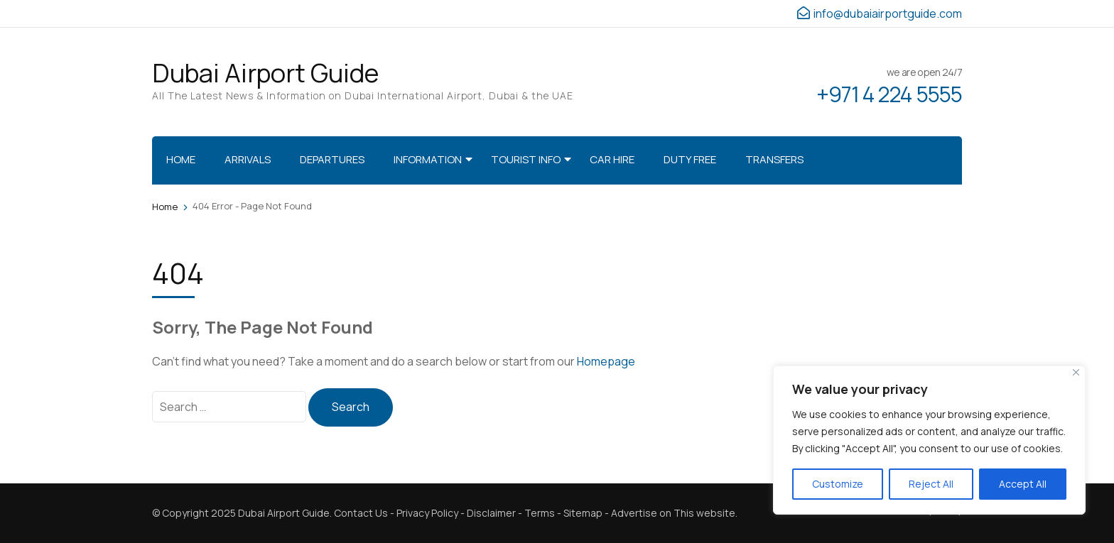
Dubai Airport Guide (265, 72)
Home (180, 159)
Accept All (1023, 483)
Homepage (606, 361)
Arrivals (248, 159)
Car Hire (612, 159)
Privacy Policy (427, 513)
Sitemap (582, 513)
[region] (929, 440)
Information (428, 159)
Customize (837, 483)
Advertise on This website (673, 513)
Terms (539, 513)
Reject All (931, 483)
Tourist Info (526, 159)
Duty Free (690, 159)
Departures (332, 159)
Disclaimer (491, 513)
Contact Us (361, 513)
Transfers (774, 159)
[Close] (1076, 372)
